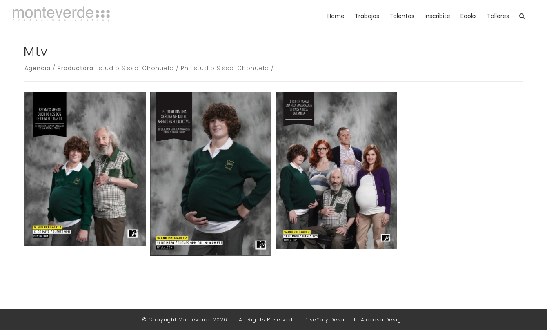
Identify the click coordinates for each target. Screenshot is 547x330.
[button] (522, 15)
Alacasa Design (383, 319)
